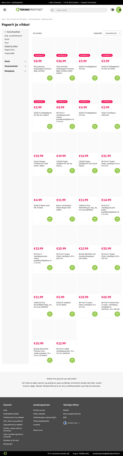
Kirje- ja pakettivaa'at (13, 36)
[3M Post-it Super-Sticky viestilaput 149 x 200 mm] (66, 235)
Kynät (7, 39)
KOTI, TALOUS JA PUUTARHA (17, 19)
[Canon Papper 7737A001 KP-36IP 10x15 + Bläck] (43, 142)
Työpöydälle (9, 53)
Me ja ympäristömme (72, 414)
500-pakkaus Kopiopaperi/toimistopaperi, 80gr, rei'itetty (45, 69)
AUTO (5, 410)
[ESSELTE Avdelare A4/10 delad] (66, 283)
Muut (7, 43)
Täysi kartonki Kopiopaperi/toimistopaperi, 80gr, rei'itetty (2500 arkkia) (67, 70)
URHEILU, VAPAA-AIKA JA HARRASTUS (12, 429)
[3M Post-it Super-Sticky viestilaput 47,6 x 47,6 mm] (111, 142)
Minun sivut (6, 2)
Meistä (66, 410)
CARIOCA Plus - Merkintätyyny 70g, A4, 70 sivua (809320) (88, 207)
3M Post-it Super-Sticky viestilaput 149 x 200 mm (65, 256)
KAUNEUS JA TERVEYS (11, 440)
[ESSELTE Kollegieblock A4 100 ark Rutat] (111, 47)
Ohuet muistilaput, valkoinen (108, 114)
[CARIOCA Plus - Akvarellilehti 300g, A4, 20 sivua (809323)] (43, 283)
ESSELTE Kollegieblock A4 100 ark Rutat (110, 68)
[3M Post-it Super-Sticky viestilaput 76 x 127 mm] (88, 283)
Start (3, 19)
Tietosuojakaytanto (41, 421)
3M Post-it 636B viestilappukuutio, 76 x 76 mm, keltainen (65, 351)
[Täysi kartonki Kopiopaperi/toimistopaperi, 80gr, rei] (66, 47)
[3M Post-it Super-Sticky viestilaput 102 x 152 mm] (111, 235)
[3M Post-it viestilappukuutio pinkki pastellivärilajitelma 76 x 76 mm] (111, 186)
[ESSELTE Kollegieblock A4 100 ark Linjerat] (43, 94)
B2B (65, 417)
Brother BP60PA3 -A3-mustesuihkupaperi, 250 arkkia (87, 256)
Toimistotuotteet (34, 19)
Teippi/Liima (10, 50)
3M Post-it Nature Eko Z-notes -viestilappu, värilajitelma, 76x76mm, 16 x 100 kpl (110, 306)
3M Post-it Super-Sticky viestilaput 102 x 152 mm (110, 256)
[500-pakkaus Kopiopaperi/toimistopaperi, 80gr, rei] (43, 47)
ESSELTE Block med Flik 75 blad (41, 206)
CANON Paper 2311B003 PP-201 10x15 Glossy (88, 163)
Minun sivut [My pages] (37, 430)
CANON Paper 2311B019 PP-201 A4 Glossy (64, 163)
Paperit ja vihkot (47, 19)
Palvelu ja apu (39, 410)
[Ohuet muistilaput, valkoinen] (111, 94)
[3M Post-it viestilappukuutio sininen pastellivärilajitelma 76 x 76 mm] (66, 94)
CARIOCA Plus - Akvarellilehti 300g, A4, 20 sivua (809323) (43, 305)
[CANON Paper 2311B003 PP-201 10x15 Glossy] (88, 142)
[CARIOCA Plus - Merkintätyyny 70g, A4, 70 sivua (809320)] (88, 186)
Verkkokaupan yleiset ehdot (44, 417)
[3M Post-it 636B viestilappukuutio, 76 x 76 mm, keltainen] (66, 330)
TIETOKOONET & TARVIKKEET (13, 417)
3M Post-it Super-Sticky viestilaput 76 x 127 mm (87, 305)
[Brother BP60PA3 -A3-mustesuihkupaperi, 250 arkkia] (88, 235)
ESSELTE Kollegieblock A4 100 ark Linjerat (43, 114)
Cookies (36, 425)
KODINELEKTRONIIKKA (11, 414)
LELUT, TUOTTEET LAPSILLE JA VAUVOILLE (13, 435)
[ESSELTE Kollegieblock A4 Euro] (88, 47)
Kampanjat (7, 444)
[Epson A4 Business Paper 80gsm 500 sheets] (66, 186)
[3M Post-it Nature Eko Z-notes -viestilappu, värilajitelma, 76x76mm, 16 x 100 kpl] (111, 283)
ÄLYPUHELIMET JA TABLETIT (12, 425)
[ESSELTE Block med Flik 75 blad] (43, 186)
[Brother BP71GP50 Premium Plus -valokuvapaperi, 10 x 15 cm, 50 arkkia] (43, 330)
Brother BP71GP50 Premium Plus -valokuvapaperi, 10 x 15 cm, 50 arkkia (42, 352)
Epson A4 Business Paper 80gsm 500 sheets (63, 207)
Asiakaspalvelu (17, 2)
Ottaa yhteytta (39, 414)
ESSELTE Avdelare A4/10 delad (63, 304)
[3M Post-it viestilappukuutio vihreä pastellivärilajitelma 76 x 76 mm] (43, 235)
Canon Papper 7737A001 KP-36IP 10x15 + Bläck (41, 163)
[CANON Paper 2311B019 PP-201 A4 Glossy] (66, 142)
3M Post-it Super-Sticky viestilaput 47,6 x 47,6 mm (110, 163)
